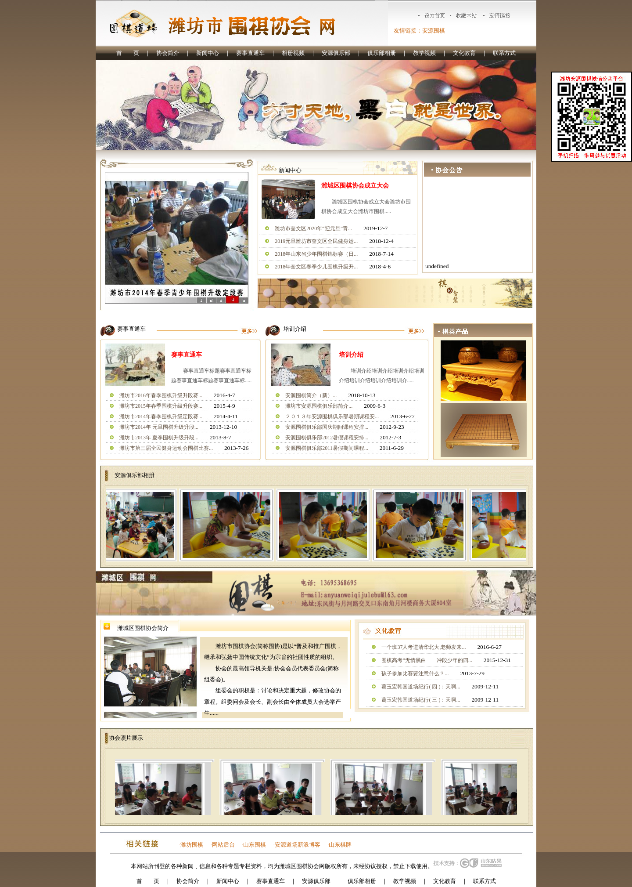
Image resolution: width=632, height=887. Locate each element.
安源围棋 (433, 30)
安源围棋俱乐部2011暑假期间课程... (326, 448)
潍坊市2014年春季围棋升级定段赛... (160, 416)
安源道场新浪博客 (297, 844)
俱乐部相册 (381, 53)
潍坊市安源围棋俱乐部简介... (318, 406)
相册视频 (293, 53)
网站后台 (223, 844)
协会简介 (167, 53)
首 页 (127, 53)
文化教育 (464, 53)
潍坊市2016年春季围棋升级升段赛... (160, 395)
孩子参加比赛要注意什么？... (415, 673)
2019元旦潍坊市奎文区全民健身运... (316, 241)
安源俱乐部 (336, 53)
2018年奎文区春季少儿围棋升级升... (316, 267)
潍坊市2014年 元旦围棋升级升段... (158, 427)
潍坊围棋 (191, 844)
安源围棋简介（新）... (311, 395)
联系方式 (504, 53)
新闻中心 (207, 53)
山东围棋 (254, 844)
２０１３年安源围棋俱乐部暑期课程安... (332, 416)
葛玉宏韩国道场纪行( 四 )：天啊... (420, 687)
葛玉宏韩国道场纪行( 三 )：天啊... (420, 700)
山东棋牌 (340, 844)
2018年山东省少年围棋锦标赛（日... (316, 254)
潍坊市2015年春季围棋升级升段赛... (160, 406)
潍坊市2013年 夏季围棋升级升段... (158, 437)
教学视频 (424, 53)
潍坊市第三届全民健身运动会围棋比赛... (166, 448)
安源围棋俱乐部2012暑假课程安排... (326, 437)
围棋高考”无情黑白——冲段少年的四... (426, 660)
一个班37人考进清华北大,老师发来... (423, 647)
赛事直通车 (250, 53)
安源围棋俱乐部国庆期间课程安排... (326, 427)
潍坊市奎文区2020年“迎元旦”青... (313, 228)
